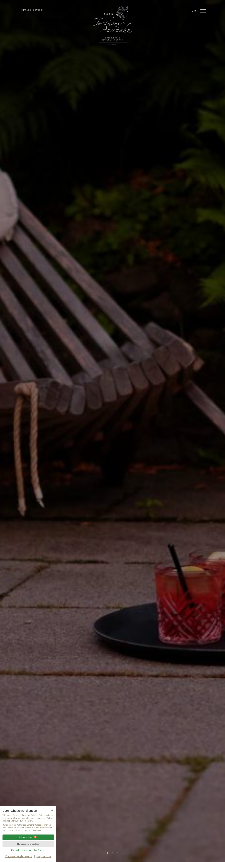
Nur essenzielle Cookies (28, 843)
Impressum (43, 856)
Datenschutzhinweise (18, 856)
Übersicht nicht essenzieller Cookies (28, 850)
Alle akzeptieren (28, 836)
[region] (28, 821)
